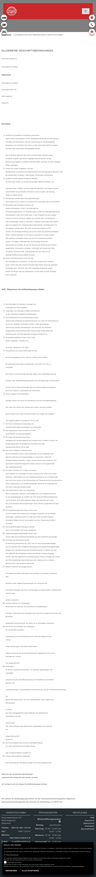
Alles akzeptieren (30, 871)
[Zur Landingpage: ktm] (4, 18)
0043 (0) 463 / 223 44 (21, 828)
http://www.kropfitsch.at (20, 838)
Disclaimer (89, 826)
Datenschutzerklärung (12, 854)
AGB (92, 818)
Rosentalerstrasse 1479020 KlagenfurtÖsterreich (12, 820)
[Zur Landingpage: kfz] (4, 32)
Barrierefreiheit (87, 829)
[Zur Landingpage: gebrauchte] (4, 25)
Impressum (89, 821)
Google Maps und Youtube (14, 862)
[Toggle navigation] (85, 11)
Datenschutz (88, 823)
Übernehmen (11, 871)
